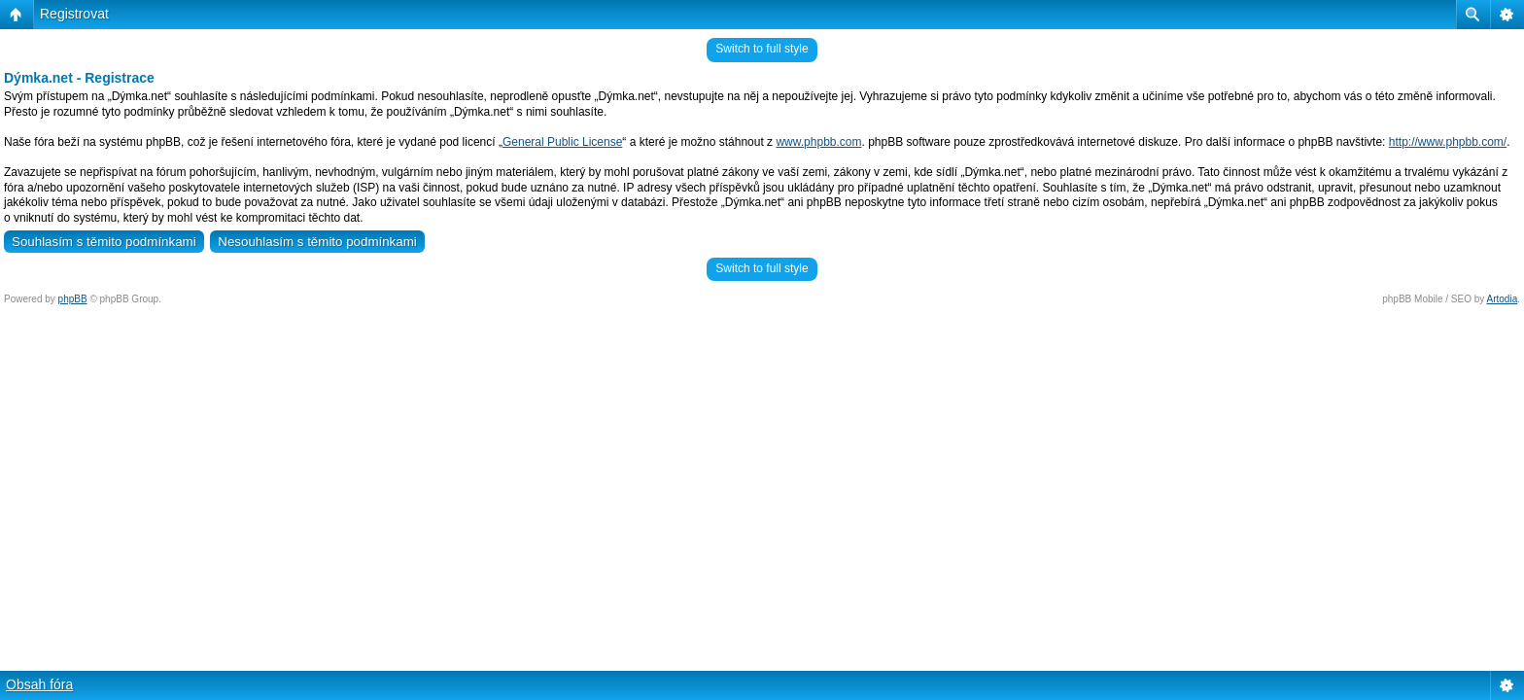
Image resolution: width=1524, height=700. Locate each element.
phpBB (72, 299)
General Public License (562, 142)
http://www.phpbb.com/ (1448, 142)
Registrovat (74, 13)
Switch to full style (761, 48)
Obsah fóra (39, 684)
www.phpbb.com (818, 142)
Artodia (1502, 299)
